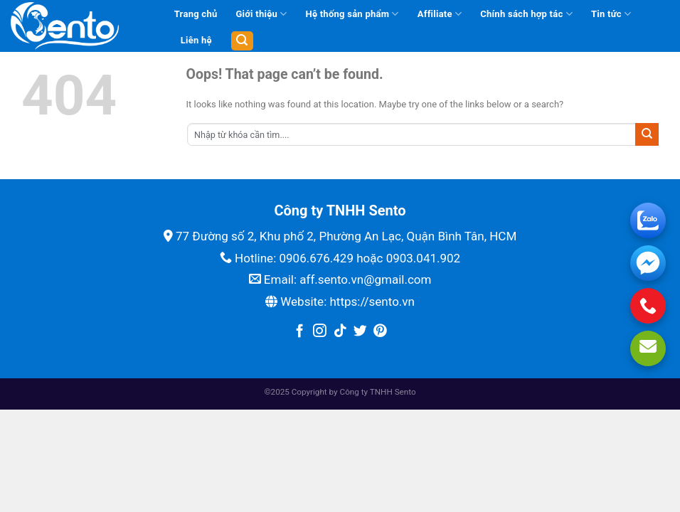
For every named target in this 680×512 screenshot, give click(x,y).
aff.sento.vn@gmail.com (365, 279)
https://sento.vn (371, 301)
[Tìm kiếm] (242, 40)
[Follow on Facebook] (300, 331)
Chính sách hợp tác (526, 14)
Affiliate (440, 14)
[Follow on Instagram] (319, 331)
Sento (405, 392)
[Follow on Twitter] (360, 331)
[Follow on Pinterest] (380, 331)
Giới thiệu (261, 14)
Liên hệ (196, 40)
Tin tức (611, 14)
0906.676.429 (316, 258)
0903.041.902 (423, 258)
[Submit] (647, 134)
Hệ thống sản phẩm (351, 14)
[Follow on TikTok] (340, 331)
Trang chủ (196, 14)
